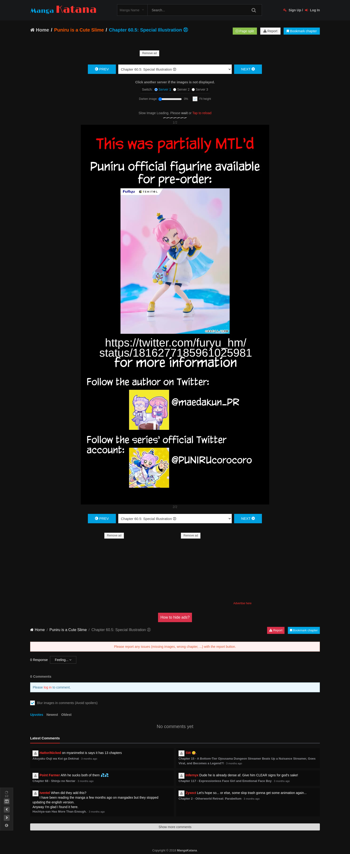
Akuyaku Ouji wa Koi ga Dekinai (56, 754)
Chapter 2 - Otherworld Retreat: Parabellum (210, 794)
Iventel (45, 788)
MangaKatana (187, 845)
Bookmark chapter (302, 31)
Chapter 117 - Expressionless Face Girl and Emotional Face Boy (225, 776)
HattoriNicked (50, 748)
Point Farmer (50, 770)
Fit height (205, 99)
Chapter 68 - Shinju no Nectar (54, 776)
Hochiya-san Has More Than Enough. (60, 807)
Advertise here (242, 598)
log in (48, 683)
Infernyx (192, 770)
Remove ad (149, 53)
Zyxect (191, 788)
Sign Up (292, 10)
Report (270, 31)
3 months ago (89, 754)
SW (188, 748)
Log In (312, 10)
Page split (245, 31)
